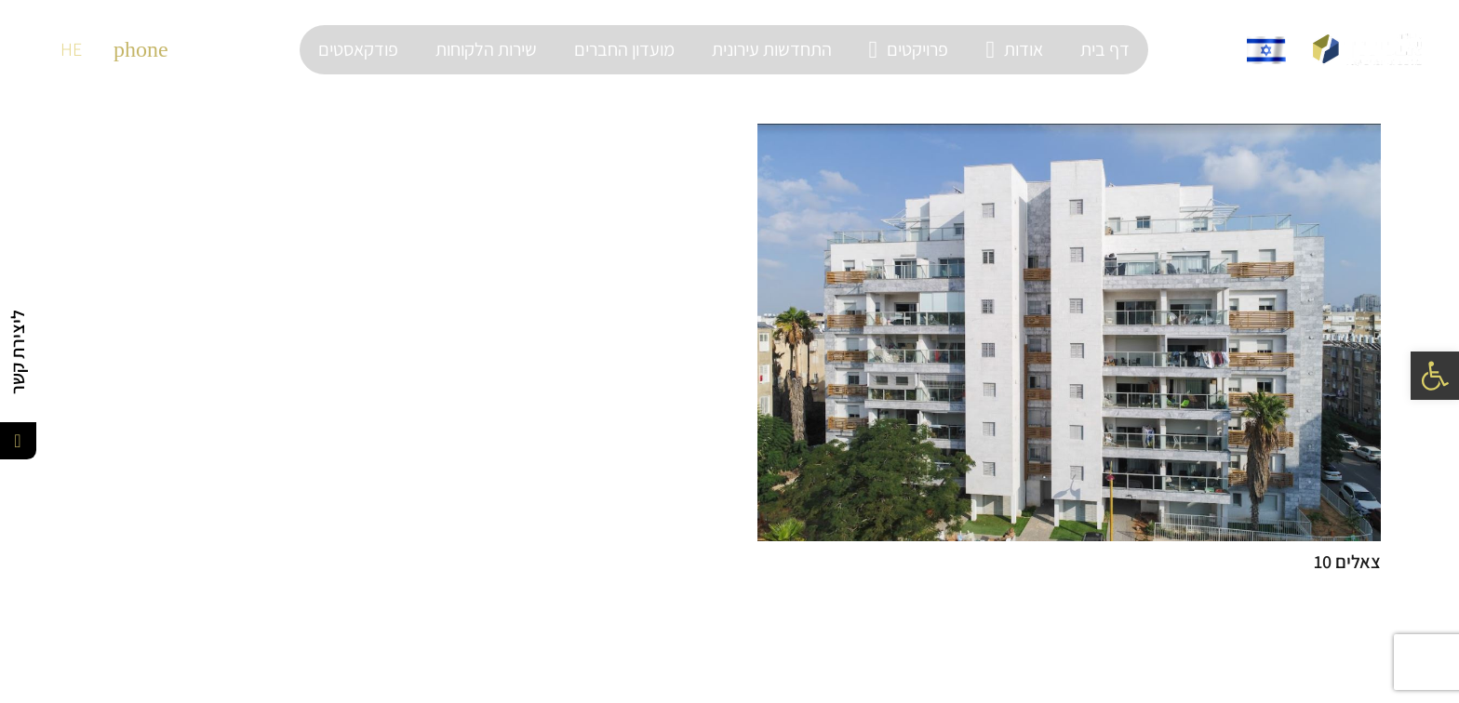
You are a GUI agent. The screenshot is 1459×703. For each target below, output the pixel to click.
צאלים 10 (1347, 562)
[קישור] (1367, 49)
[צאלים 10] (1069, 332)
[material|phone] (141, 49)
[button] (1435, 376)
